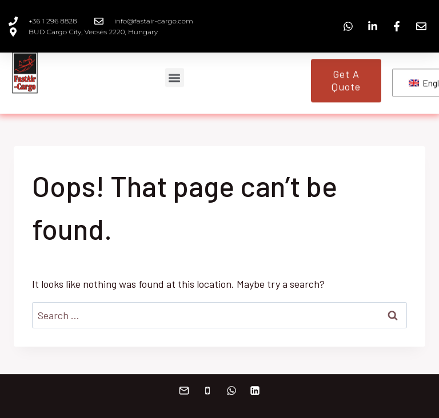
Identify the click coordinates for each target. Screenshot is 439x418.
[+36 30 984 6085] (207, 390)
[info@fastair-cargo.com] (184, 390)
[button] (174, 74)
